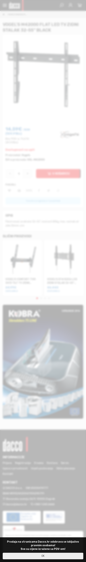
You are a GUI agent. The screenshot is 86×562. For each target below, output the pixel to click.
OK (43, 555)
